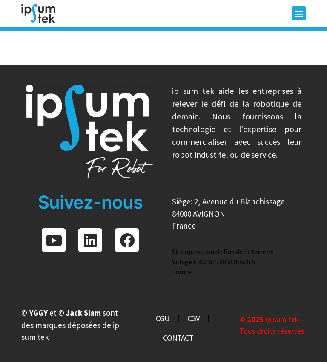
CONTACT (178, 338)
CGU (162, 318)
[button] (299, 13)
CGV (193, 318)
